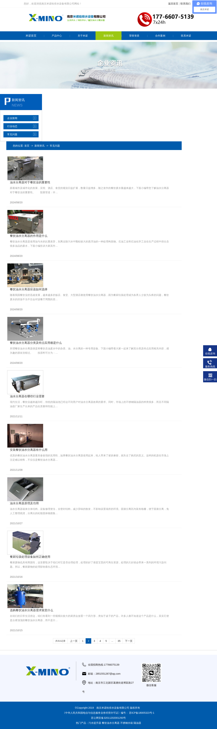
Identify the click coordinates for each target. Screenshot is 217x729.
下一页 (128, 640)
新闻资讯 (108, 35)
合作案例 (160, 35)
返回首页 (173, 3)
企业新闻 (12, 118)
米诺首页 (31, 35)
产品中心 (57, 35)
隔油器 (137, 722)
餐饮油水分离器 (110, 722)
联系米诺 (186, 35)
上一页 (74, 640)
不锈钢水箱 (126, 722)
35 (119, 640)
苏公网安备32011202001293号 (108, 717)
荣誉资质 (134, 35)
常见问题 (12, 134)
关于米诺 (83, 35)
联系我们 (185, 3)
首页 (26, 145)
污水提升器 (94, 722)
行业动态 (12, 126)
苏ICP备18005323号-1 (141, 712)
